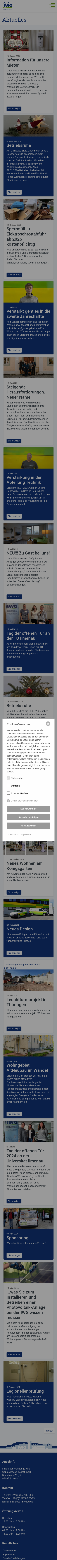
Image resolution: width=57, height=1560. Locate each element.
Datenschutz (13, 834)
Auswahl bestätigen (28, 817)
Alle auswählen (28, 825)
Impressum (26, 834)
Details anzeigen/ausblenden (24, 801)
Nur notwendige (29, 809)
